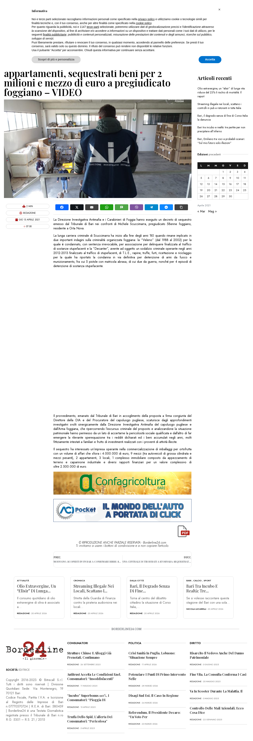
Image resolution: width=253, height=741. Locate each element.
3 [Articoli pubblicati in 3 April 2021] (237, 172)
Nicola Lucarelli (196, 609)
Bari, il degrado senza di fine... (150, 588)
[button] (219, 9)
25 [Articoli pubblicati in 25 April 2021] (244, 190)
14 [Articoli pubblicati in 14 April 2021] (215, 184)
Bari (188, 580)
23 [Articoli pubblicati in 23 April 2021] (230, 190)
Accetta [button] (210, 59)
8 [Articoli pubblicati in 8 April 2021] (223, 178)
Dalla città (137, 580)
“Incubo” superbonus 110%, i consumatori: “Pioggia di (88, 697)
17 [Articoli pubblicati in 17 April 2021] (237, 184)
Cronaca (79, 580)
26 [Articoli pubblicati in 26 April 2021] (201, 196)
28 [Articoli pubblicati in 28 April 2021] (215, 196)
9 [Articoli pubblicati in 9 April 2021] (230, 178)
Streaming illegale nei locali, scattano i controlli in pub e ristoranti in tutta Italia (219, 106)
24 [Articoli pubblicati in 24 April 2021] (237, 190)
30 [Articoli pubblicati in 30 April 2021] (230, 196)
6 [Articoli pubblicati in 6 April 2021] (208, 178)
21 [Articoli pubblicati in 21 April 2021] (215, 190)
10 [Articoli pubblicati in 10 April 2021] (237, 178)
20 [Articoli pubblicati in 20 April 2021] (208, 190)
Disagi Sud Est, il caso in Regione (153, 695)
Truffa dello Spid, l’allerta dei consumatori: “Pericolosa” (89, 719)
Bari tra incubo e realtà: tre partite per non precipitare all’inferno (221, 129)
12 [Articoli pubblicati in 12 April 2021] (201, 184)
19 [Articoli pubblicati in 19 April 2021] (201, 190)
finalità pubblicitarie (54, 34)
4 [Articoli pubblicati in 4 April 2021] (244, 172)
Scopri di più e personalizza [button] (56, 59)
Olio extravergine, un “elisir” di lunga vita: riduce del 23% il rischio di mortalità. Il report (221, 92)
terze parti (93, 26)
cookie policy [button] (143, 23)
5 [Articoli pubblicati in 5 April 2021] (201, 178)
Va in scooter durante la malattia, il (216, 691)
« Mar (201, 211)
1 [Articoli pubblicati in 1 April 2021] (223, 172)
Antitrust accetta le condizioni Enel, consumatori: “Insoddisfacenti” (94, 676)
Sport (207, 580)
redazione (23, 613)
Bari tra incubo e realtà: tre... (202, 588)
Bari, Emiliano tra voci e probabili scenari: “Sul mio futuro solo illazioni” (221, 141)
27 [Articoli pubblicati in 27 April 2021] (208, 196)
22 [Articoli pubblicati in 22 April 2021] (223, 190)
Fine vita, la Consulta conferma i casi (218, 674)
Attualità (23, 580)
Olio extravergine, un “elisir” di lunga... (36, 588)
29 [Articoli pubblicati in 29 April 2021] (223, 196)
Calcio (197, 580)
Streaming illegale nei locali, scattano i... (94, 588)
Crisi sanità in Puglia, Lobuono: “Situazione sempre (151, 655)
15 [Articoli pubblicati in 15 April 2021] (223, 184)
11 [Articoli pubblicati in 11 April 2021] (245, 178)
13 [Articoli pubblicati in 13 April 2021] (208, 184)
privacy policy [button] (146, 19)
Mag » (212, 211)
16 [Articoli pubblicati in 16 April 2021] (230, 184)
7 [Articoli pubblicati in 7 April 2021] (216, 178)
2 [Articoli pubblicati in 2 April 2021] (230, 172)
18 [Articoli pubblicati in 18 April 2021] (244, 184)
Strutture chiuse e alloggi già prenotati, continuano (89, 655)
